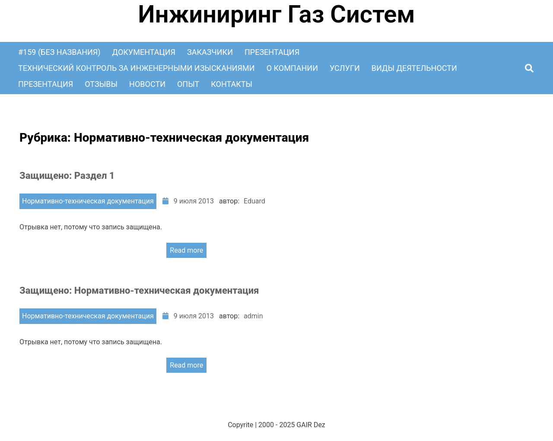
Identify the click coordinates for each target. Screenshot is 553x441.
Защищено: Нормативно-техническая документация (139, 290)
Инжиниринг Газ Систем (276, 14)
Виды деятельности (414, 68)
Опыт (188, 84)
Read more (186, 250)
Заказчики (210, 52)
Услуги (345, 68)
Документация (143, 52)
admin (253, 316)
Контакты (231, 84)
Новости (147, 84)
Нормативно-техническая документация (88, 201)
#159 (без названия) (59, 52)
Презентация (272, 52)
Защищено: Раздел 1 (67, 175)
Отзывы (101, 84)
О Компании (292, 68)
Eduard (254, 201)
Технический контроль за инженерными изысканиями (136, 68)
